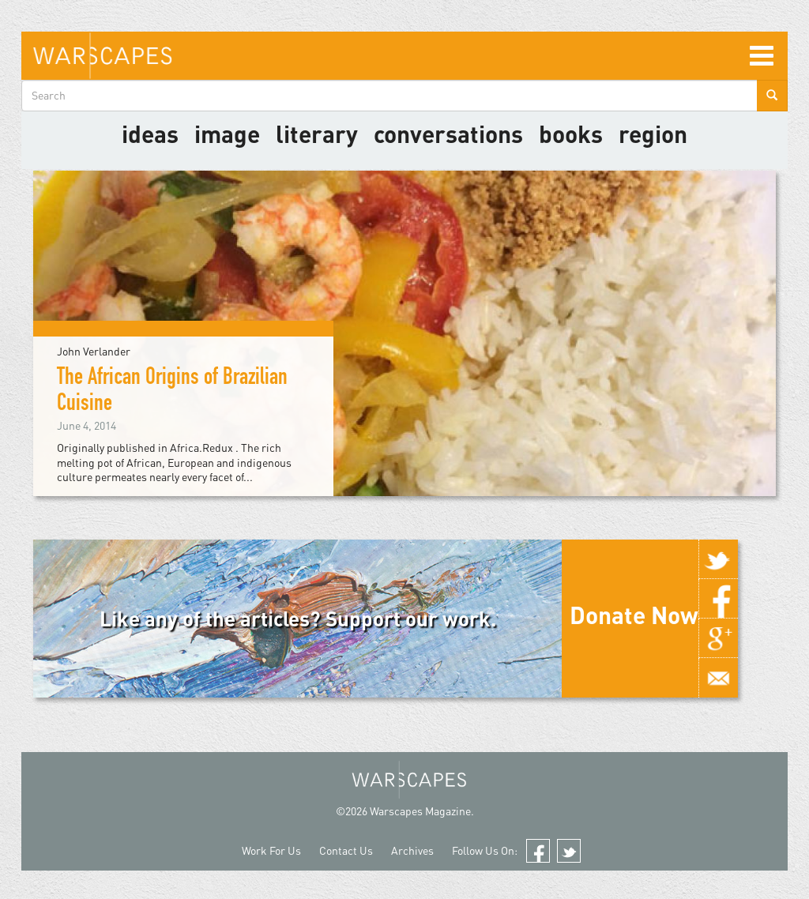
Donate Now (634, 614)
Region (653, 133)
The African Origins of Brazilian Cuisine (172, 392)
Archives (412, 850)
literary (317, 133)
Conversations (448, 133)
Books (571, 133)
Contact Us (346, 850)
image (227, 133)
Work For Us (271, 850)
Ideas (150, 133)
